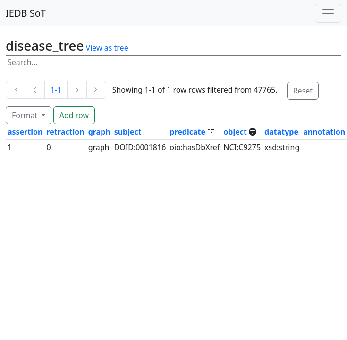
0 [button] (48, 147)
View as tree (107, 47)
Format (25, 115)
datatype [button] (281, 132)
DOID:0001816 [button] (140, 147)
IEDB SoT (26, 13)
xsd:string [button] (281, 147)
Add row (74, 115)
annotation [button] (324, 132)
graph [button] (99, 132)
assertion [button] (25, 132)
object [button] (236, 132)
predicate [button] (188, 132)
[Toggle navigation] (328, 13)
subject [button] (128, 132)
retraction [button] (65, 132)
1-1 (56, 90)
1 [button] (10, 147)
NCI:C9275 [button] (242, 147)
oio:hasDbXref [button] (194, 147)
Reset (303, 90)
